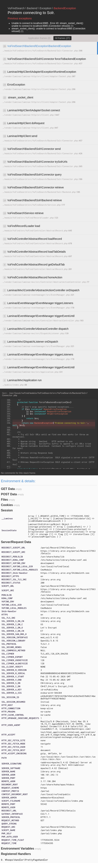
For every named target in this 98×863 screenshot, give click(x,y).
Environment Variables (17, 848)
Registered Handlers (16, 854)
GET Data (8, 488)
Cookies (7, 505)
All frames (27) (62, 38)
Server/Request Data (16, 542)
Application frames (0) (39, 38)
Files (4, 499)
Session (7, 510)
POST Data (9, 494)
